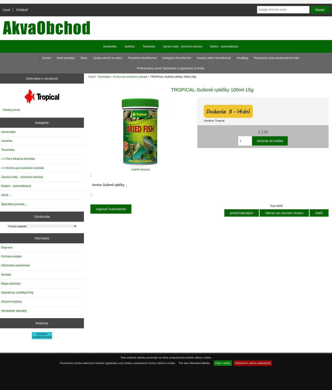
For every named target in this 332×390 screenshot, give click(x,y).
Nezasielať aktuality (14, 310)
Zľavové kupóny (11, 301)
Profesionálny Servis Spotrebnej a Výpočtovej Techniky (171, 68)
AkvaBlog (242, 58)
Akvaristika (109, 46)
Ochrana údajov (11, 256)
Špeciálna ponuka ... (14, 204)
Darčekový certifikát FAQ (17, 292)
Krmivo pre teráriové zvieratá (130, 76)
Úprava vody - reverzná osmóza (182, 46)
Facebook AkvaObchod (142, 58)
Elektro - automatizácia (224, 46)
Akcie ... (6, 195)
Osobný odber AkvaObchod (214, 58)
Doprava (6, 247)
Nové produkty (66, 58)
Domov (46, 58)
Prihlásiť (22, 10)
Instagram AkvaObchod (176, 58)
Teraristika (104, 76)
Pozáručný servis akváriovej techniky (276, 58)
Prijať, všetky (223, 362)
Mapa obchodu (11, 283)
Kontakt (6, 274)
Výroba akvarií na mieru (107, 58)
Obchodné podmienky (15, 265)
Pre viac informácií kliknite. (194, 362)
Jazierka (129, 46)
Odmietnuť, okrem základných (253, 362)
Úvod (6, 10)
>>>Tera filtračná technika (18, 158)
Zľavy (83, 58)
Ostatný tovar (11, 109)
